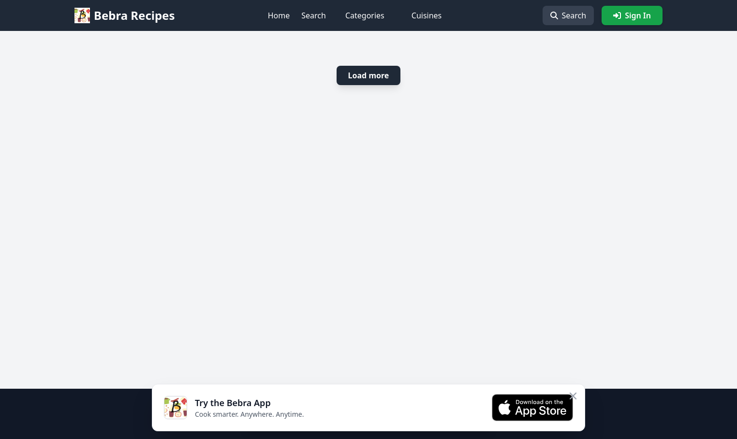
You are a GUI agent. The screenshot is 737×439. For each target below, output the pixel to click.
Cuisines (427, 15)
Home (279, 15)
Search (313, 15)
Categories (364, 15)
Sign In (632, 15)
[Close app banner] (573, 396)
